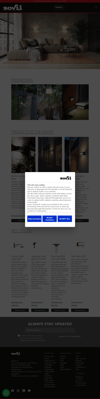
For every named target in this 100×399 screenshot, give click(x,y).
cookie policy (41, 211)
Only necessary (34, 219)
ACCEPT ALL (64, 219)
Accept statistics (49, 219)
